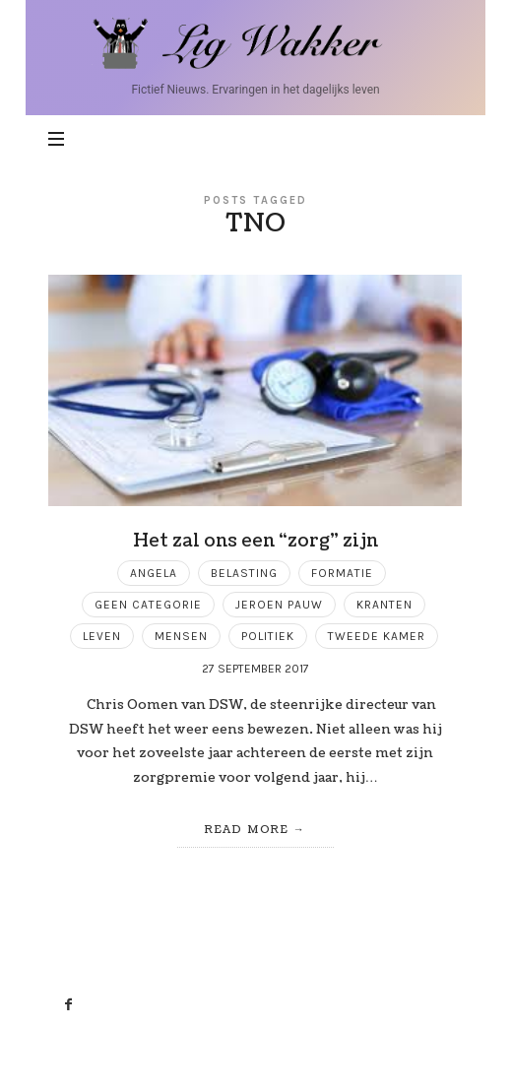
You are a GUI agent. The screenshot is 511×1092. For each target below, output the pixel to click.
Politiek (267, 636)
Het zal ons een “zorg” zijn (255, 540)
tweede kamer (376, 636)
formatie (342, 573)
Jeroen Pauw (279, 604)
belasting (244, 573)
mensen (181, 636)
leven (102, 636)
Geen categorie (148, 604)
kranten (384, 604)
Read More (246, 829)
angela (153, 573)
